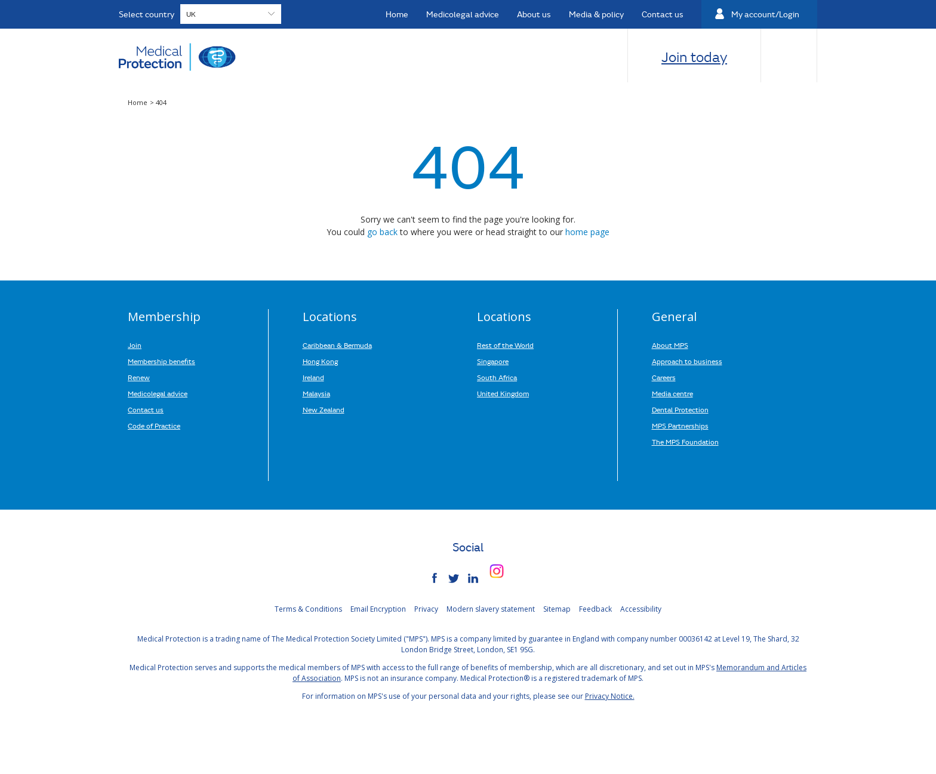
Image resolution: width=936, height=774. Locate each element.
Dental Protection (680, 409)
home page (587, 232)
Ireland (313, 377)
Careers (664, 377)
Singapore (493, 361)
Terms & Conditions (308, 609)
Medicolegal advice (157, 393)
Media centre (672, 393)
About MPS (670, 345)
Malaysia (316, 393)
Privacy (426, 609)
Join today (694, 56)
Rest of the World (505, 345)
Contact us (146, 409)
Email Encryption (378, 609)
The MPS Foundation (685, 441)
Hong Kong (320, 361)
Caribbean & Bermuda (337, 345)
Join (134, 345)
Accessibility (640, 609)
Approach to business (687, 361)
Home (138, 102)
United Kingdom (503, 393)
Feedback (595, 609)
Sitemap (557, 609)
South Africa (497, 377)
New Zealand (323, 409)
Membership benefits (161, 361)
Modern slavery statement (491, 609)
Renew (139, 377)
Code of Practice (154, 425)
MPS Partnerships (680, 425)
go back (382, 232)
